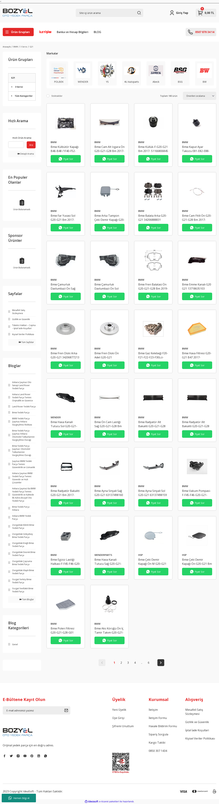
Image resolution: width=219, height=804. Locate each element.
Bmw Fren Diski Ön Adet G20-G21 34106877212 (106, 355)
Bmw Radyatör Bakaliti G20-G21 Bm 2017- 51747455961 (65, 493)
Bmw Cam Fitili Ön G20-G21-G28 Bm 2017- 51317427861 (197, 218)
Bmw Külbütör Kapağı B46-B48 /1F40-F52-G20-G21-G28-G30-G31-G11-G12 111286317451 (66, 149)
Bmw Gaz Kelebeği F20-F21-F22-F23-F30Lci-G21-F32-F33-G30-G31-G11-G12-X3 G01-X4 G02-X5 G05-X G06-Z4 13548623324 (153, 355)
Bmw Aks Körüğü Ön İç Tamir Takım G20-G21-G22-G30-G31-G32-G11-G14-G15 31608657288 (109, 631)
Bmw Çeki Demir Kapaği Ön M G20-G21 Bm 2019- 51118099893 (153, 562)
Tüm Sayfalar (26, 342)
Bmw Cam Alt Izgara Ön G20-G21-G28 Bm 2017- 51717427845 (109, 149)
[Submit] (67, 710)
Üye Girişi (118, 718)
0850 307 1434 (158, 751)
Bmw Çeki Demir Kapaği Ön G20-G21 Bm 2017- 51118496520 (197, 562)
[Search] (109, 13)
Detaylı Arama (26, 153)
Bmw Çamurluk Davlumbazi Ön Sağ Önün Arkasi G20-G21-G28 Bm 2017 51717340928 (65, 287)
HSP (140, 555)
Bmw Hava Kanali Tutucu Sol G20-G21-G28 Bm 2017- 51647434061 (64, 424)
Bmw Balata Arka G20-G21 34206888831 (152, 218)
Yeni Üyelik (119, 710)
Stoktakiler (56, 95)
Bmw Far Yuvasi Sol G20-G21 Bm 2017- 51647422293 (63, 218)
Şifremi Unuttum (123, 726)
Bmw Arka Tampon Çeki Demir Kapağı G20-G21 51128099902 (109, 218)
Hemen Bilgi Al (18, 798)
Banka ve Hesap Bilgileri (72, 32)
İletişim (153, 710)
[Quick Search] (16, 144)
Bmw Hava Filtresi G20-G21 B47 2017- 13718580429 (196, 355)
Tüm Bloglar (27, 599)
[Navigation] (18, 32)
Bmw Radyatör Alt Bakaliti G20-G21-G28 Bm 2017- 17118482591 (197, 424)
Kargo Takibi (157, 742)
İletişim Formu (158, 718)
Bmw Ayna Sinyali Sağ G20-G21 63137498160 (108, 493)
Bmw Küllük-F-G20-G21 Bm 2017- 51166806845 (153, 149)
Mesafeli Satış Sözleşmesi (194, 712)
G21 (31, 46)
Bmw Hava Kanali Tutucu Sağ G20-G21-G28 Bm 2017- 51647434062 (108, 562)
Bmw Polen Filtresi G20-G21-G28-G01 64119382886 (62, 631)
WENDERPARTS (103, 555)
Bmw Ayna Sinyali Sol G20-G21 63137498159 (152, 493)
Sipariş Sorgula (158, 734)
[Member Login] (178, 13)
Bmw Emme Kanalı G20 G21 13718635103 (196, 286)
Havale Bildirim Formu (163, 726)
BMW (54, 142)
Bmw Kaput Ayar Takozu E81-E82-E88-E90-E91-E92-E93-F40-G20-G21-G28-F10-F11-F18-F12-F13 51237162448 (196, 149)
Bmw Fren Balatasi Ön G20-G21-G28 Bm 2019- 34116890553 (153, 287)
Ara (31, 144)
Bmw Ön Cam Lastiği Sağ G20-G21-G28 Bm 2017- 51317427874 (108, 424)
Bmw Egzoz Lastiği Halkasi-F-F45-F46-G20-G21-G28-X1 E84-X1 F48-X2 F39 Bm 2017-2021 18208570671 (65, 562)
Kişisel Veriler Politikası (200, 738)
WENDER (56, 417)
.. (141, 663)
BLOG (97, 32)
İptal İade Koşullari (197, 730)
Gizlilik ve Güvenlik (197, 722)
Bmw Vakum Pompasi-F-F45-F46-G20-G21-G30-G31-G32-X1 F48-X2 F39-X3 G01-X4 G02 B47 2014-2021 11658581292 (196, 493)
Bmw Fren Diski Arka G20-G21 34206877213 (65, 355)
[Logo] (18, 13)
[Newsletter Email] (36, 710)
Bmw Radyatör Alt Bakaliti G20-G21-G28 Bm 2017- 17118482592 (153, 424)
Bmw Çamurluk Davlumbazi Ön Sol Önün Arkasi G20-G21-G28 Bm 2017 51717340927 (108, 287)
